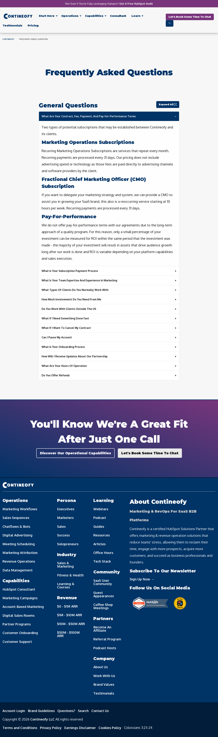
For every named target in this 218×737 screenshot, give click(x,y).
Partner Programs (16, 624)
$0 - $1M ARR (67, 606)
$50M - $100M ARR (68, 634)
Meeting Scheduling (18, 544)
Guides (98, 526)
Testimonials (12, 25)
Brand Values (103, 684)
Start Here (47, 15)
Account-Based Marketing (23, 606)
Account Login (13, 711)
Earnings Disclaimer (80, 728)
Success (63, 535)
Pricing (33, 25)
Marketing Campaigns (20, 598)
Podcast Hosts (104, 648)
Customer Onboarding (20, 633)
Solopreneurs (68, 544)
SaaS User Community (102, 582)
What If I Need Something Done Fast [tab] (65, 318)
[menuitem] (18, 17)
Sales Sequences (15, 517)
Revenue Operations (18, 561)
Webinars (100, 509)
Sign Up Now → (142, 579)
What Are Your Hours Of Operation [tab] (64, 366)
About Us (100, 667)
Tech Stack (102, 561)
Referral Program (107, 639)
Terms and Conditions (19, 728)
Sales (61, 526)
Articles (99, 544)
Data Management (17, 570)
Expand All (168, 104)
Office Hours (103, 552)
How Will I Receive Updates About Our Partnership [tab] (75, 356)
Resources (101, 535)
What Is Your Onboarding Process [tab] (63, 347)
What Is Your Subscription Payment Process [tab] (70, 271)
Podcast (99, 517)
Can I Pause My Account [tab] (57, 337)
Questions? (66, 711)
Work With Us (104, 676)
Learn (135, 15)
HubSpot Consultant (18, 589)
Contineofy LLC (42, 719)
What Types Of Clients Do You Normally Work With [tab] (75, 290)
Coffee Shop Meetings (103, 606)
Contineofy (8, 39)
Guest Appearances (103, 594)
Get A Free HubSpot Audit (136, 3)
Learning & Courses (65, 585)
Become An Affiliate (102, 629)
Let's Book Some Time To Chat (190, 16)
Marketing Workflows (19, 509)
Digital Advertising (17, 535)
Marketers (65, 517)
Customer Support (17, 641)
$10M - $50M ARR (71, 624)
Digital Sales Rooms (18, 615)
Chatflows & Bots (16, 526)
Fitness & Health (70, 575)
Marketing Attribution (20, 552)
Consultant (118, 15)
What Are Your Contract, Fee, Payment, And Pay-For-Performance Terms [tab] (89, 116)
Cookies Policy (110, 728)
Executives (65, 509)
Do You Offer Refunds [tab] (56, 375)
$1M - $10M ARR (69, 615)
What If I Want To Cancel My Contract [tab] (66, 328)
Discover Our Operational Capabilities (75, 453)
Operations (69, 15)
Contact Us (100, 711)
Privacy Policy (51, 728)
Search (83, 711)
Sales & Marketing (65, 564)
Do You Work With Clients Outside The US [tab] (69, 309)
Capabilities (94, 15)
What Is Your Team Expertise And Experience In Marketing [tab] (79, 280)
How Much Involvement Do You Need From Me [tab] (71, 299)
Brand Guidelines (41, 711)
